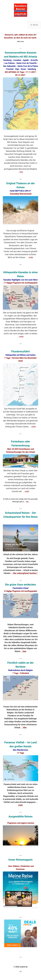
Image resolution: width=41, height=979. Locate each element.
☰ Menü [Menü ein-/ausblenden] (34, 25)
